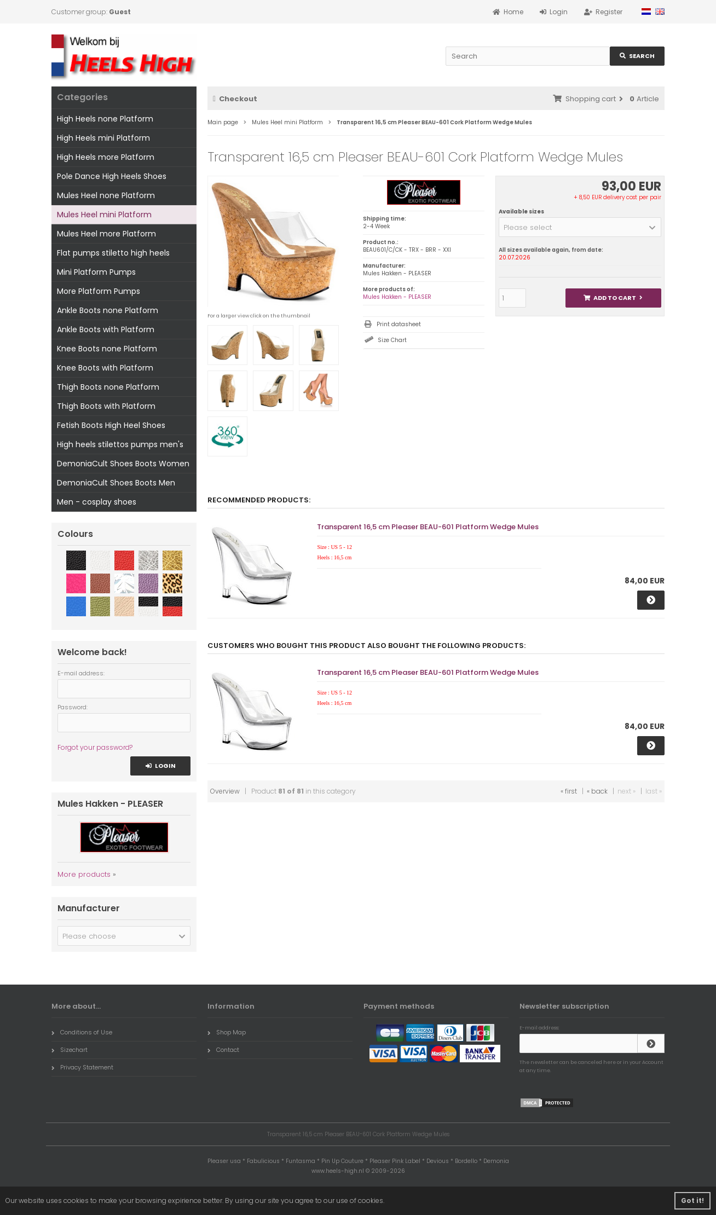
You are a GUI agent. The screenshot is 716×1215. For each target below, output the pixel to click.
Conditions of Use (81, 1032)
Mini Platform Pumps (96, 272)
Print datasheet (399, 324)
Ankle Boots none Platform (107, 310)
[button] (580, 227)
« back (597, 791)
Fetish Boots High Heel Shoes (111, 425)
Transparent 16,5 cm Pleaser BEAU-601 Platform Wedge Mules (428, 527)
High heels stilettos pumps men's (120, 444)
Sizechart (69, 1049)
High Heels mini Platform (103, 137)
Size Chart (392, 340)
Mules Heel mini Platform (104, 214)
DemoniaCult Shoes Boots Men (116, 482)
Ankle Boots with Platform (105, 329)
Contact (223, 1049)
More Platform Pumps (98, 291)
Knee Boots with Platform (105, 367)
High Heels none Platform (105, 118)
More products (84, 874)
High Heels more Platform (105, 157)
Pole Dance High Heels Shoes (111, 176)
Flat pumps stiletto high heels (113, 252)
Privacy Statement (82, 1067)
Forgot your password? (94, 747)
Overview (225, 791)
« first (569, 791)
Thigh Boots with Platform (106, 406)
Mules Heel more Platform (106, 233)
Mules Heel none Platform (106, 195)
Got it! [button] (692, 1200)
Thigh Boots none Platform (108, 386)
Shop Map (226, 1032)
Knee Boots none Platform (107, 348)
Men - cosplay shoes (96, 501)
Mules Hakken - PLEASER (397, 297)
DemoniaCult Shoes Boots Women (123, 463)
